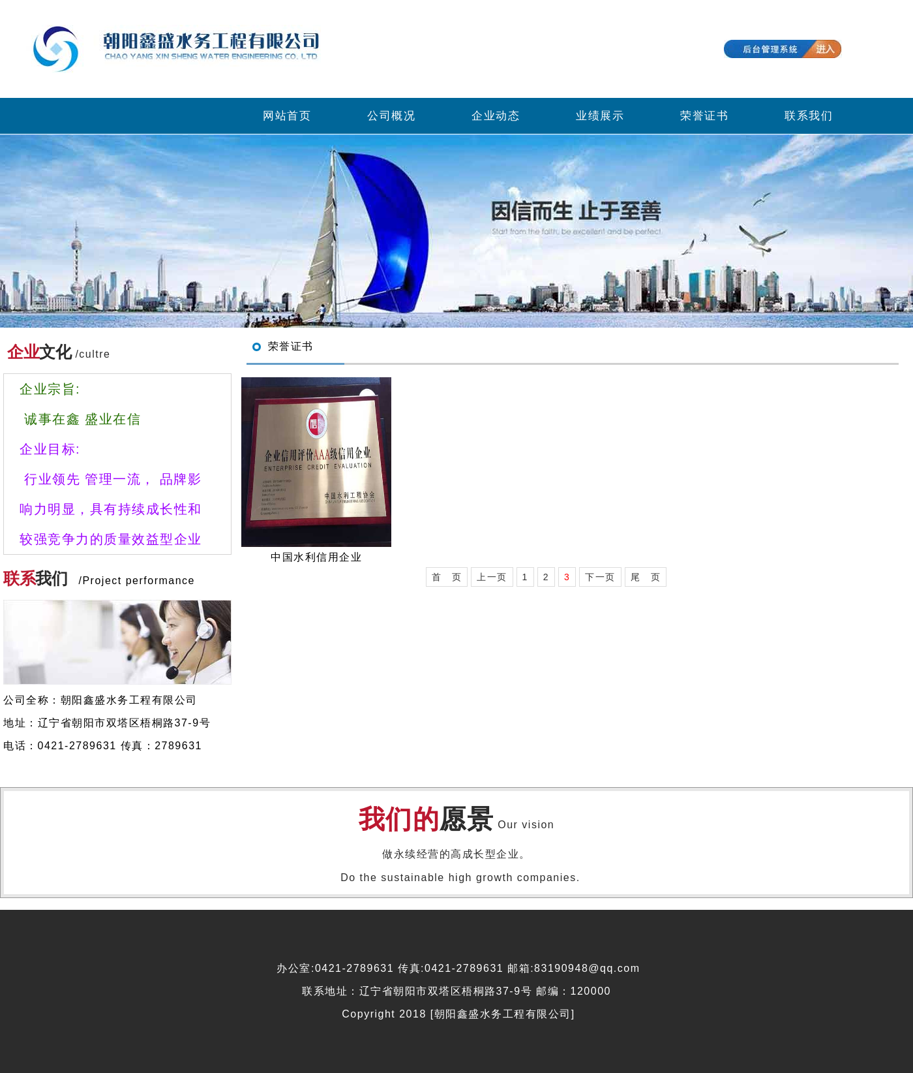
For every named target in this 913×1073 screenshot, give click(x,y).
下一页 (600, 577)
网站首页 (287, 116)
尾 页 (646, 577)
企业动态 (495, 116)
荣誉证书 (704, 116)
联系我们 (809, 116)
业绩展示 (600, 116)
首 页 (447, 577)
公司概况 (391, 116)
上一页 (492, 577)
